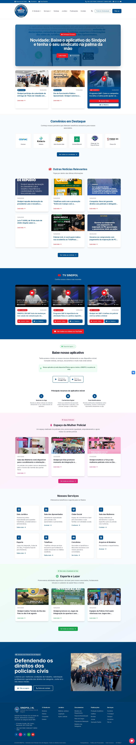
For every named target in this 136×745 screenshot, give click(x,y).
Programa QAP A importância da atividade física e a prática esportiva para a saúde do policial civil (67, 315)
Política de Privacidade (97, 742)
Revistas (93, 716)
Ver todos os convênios (68, 154)
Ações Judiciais (62, 716)
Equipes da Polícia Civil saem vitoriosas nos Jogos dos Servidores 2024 (102, 613)
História (44, 713)
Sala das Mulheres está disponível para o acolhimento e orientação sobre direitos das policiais (31, 462)
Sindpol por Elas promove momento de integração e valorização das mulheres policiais (67, 462)
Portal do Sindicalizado (102, 11)
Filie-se (116, 11)
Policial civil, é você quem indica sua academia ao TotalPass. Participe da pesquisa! (66, 239)
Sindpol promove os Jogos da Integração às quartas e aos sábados (65, 613)
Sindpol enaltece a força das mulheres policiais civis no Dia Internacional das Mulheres (102, 462)
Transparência (84, 742)
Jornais (93, 719)
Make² (118, 742)
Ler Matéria (104, 105)
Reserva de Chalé (21, 1)
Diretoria (44, 711)
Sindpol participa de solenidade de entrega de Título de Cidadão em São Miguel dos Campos (31, 95)
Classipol (109, 716)
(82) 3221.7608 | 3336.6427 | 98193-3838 (27, 729)
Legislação (61, 713)
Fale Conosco (110, 742)
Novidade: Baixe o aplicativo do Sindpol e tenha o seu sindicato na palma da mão (68, 44)
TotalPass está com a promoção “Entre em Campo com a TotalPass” (66, 203)
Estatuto (44, 719)
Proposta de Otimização (81, 721)
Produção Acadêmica (97, 711)
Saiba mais (21, 527)
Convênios (110, 719)
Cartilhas (93, 713)
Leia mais (62, 55)
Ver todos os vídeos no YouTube (68, 331)
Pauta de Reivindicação (81, 716)
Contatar (103, 527)
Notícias (56, 11)
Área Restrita (43, 1)
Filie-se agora (23, 688)
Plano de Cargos (79, 718)
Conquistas (45, 716)
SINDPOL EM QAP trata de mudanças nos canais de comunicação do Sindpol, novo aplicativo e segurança (31, 301)
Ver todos (76, 555)
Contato (83, 11)
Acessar (47, 525)
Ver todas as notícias (68, 255)
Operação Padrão (96, 722)
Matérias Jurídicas (63, 711)
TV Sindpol (110, 713)
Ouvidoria (33, 1)
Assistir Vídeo (104, 101)
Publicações (74, 11)
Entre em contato (43, 688)
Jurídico (64, 11)
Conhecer (76, 525)
